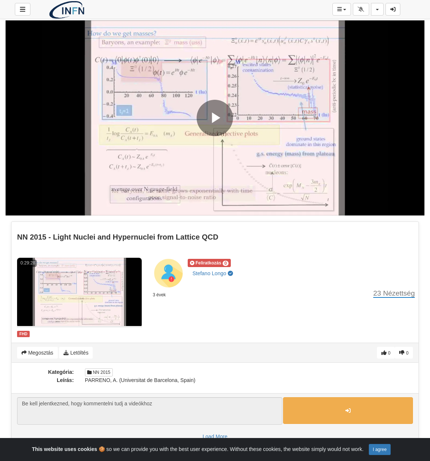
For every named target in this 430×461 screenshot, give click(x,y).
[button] (209, 263)
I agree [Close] (380, 449)
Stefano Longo (213, 273)
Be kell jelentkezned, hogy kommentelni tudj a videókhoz (149, 411)
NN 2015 (99, 372)
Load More (215, 436)
